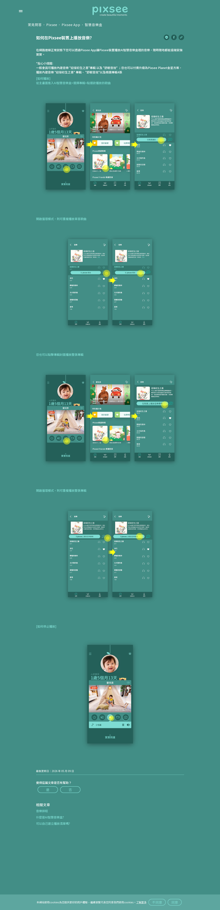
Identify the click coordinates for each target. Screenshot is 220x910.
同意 (174, 902)
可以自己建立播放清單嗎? (53, 823)
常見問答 (35, 24)
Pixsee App (71, 24)
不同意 (157, 902)
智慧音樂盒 (93, 24)
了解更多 (141, 902)
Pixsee (51, 24)
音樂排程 (42, 811)
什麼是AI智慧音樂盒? (50, 817)
